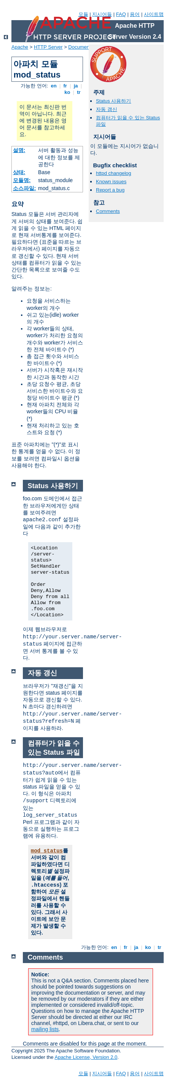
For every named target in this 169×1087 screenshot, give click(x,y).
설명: (19, 150)
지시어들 (102, 14)
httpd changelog (113, 173)
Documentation (84, 47)
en (53, 86)
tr (79, 92)
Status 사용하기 (113, 101)
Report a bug (110, 190)
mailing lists (45, 1029)
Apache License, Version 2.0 (85, 1057)
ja (75, 86)
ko (67, 92)
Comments (108, 211)
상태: (19, 172)
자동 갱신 (106, 109)
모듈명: (22, 180)
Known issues (111, 181)
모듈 (83, 14)
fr (65, 86)
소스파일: (24, 188)
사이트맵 (154, 14)
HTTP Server (48, 47)
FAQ (121, 14)
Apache (19, 47)
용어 (135, 14)
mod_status (47, 851)
